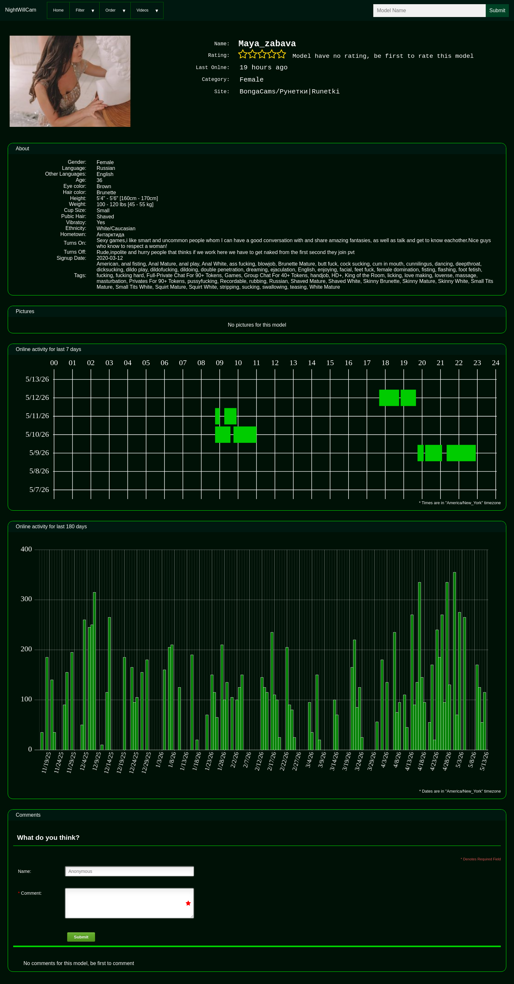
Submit (81, 936)
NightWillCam (20, 10)
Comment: (30, 892)
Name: (24, 870)
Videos (142, 10)
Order (110, 10)
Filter (80, 10)
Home (58, 10)
